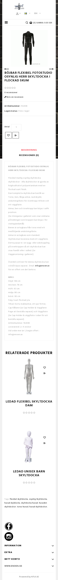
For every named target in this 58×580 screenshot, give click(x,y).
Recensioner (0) (29, 155)
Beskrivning (29, 150)
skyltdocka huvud (29, 503)
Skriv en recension (13, 97)
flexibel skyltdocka (19, 499)
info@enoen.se (42, 266)
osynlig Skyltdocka (38, 499)
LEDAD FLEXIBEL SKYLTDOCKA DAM (29, 403)
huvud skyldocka (12, 503)
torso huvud (22, 506)
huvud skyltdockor (38, 506)
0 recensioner (10, 92)
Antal (7, 126)
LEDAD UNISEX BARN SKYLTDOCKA (29, 473)
